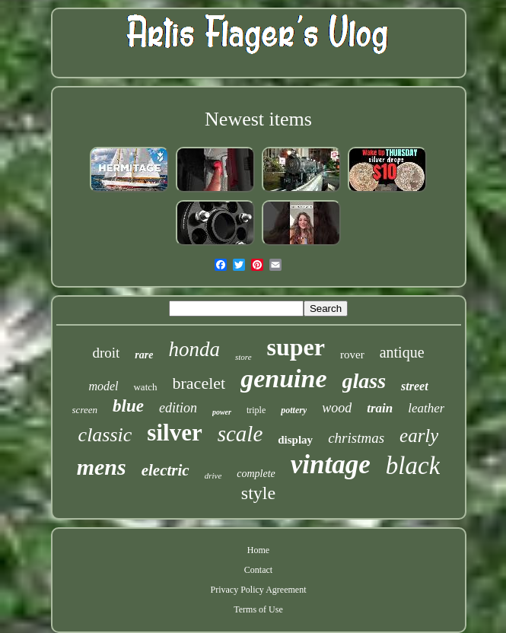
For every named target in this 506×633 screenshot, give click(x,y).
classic (105, 435)
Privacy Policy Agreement (259, 589)
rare (144, 355)
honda (194, 349)
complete (256, 473)
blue (128, 405)
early (418, 435)
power (221, 412)
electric (165, 470)
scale (240, 433)
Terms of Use (258, 609)
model (103, 386)
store (243, 356)
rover (352, 354)
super (296, 347)
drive (213, 475)
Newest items (258, 119)
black (413, 465)
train (380, 408)
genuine (283, 378)
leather (426, 408)
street (414, 386)
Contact (258, 570)
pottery (294, 410)
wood (337, 407)
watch (145, 387)
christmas (356, 438)
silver (174, 432)
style (258, 493)
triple (256, 410)
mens (101, 466)
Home (258, 550)
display (295, 440)
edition (178, 407)
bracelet (199, 383)
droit (105, 353)
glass (364, 381)
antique (402, 352)
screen (84, 409)
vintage (331, 464)
